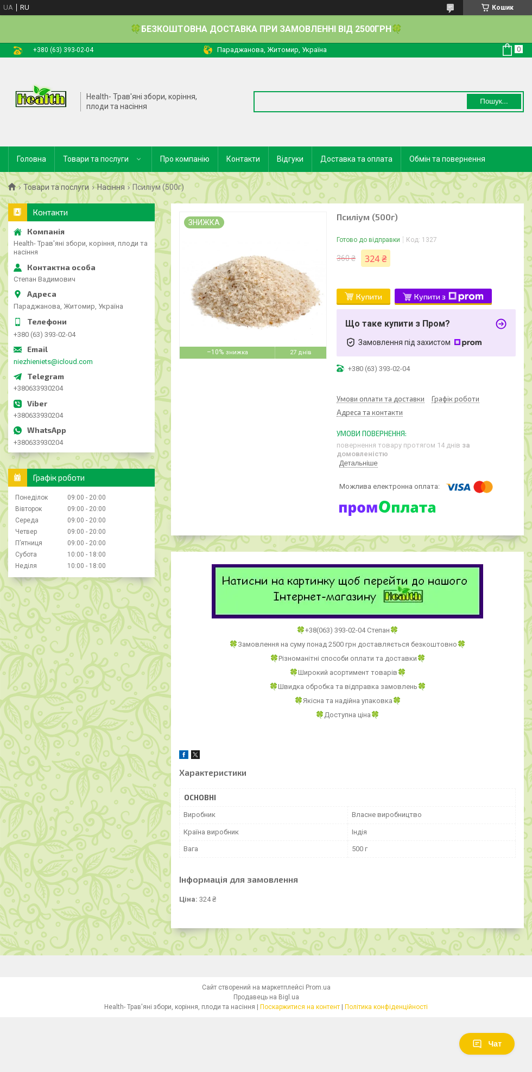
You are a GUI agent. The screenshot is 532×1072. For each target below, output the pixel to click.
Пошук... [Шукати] (494, 101)
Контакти (243, 159)
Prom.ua (318, 987)
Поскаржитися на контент (300, 1007)
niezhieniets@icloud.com (53, 362)
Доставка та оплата (356, 159)
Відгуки (290, 159)
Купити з (449, 297)
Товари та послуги (96, 159)
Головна (31, 159)
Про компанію (185, 159)
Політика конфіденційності (386, 1007)
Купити (369, 296)
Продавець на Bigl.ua (266, 997)
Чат (487, 1044)
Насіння (111, 187)
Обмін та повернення (447, 159)
